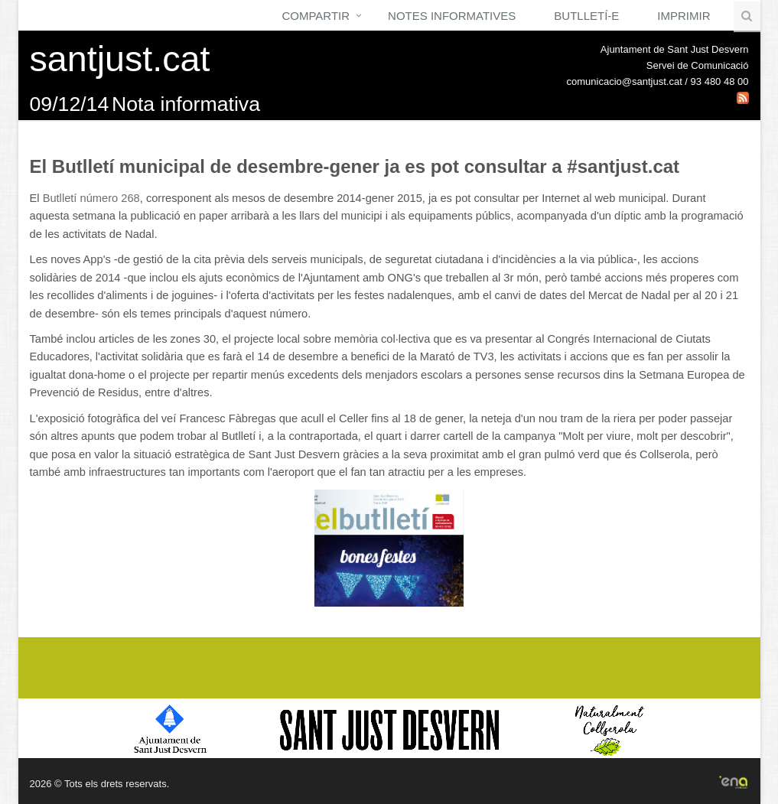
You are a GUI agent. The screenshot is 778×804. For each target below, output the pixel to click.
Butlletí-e (586, 15)
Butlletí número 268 (91, 198)
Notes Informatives (452, 15)
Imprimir (683, 15)
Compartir (316, 15)
